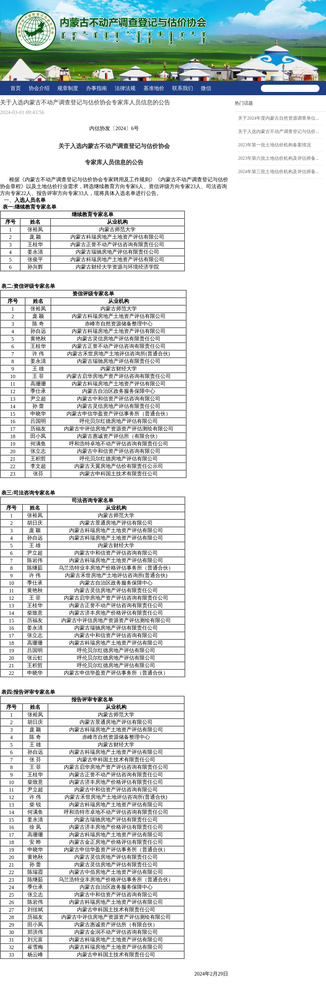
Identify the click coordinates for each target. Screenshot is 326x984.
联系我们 (182, 88)
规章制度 (67, 88)
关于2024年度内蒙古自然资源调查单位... (278, 118)
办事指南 (96, 88)
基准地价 (153, 88)
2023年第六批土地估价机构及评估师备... (278, 158)
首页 (15, 88)
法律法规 (125, 88)
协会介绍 (39, 88)
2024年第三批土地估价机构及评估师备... (278, 171)
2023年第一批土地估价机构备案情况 (274, 144)
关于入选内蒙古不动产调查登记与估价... (278, 131)
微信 (206, 88)
